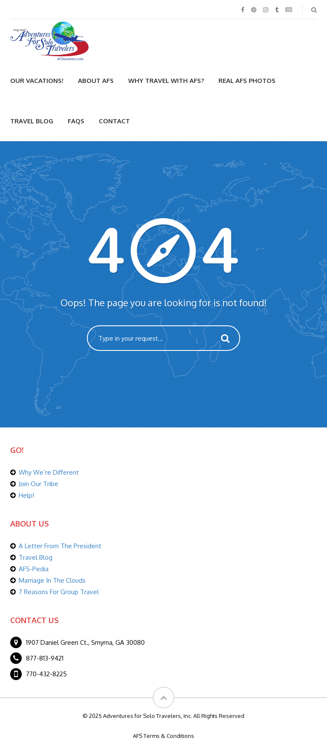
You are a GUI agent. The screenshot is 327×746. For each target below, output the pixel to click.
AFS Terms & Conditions (163, 735)
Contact (114, 121)
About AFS (96, 81)
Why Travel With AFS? (166, 81)
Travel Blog (31, 121)
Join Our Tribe (38, 484)
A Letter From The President (60, 546)
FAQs (76, 121)
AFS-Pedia (34, 569)
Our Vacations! (36, 81)
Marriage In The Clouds (52, 580)
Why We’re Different (49, 472)
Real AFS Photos (246, 81)
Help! (26, 495)
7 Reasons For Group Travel (59, 592)
